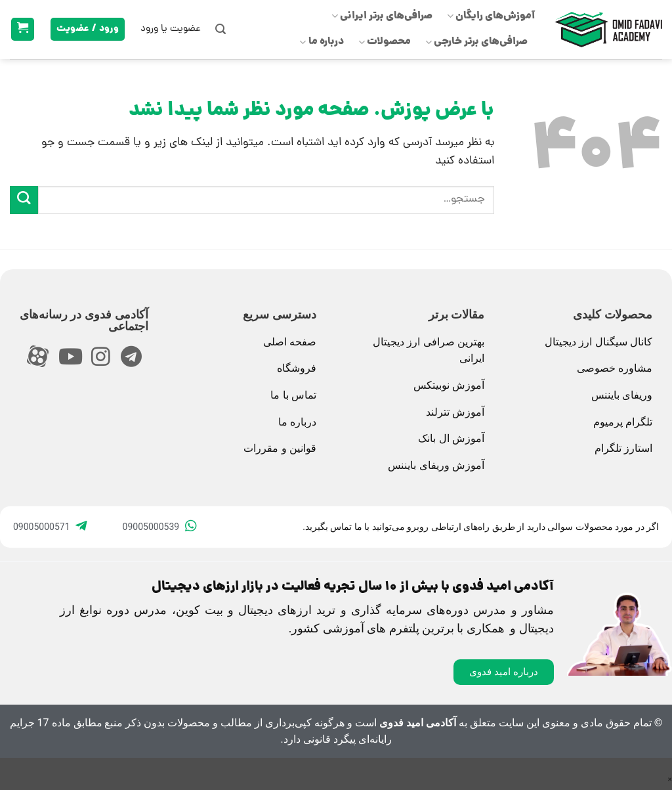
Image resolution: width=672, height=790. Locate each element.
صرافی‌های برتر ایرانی (381, 16)
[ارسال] (24, 200)
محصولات (384, 42)
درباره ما (321, 42)
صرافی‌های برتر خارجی (476, 42)
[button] (220, 29)
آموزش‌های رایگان (491, 16)
